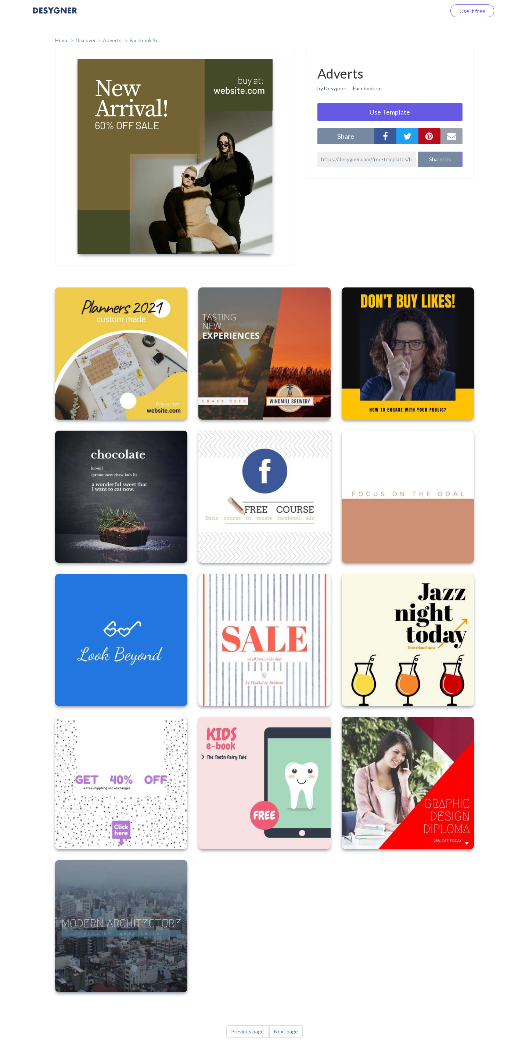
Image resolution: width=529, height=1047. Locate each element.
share (345, 136)
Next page (286, 1031)
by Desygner (331, 88)
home (62, 40)
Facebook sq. (368, 88)
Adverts (113, 40)
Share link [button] (440, 159)
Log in (429, 11)
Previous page (247, 1031)
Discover (86, 40)
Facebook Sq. (145, 40)
